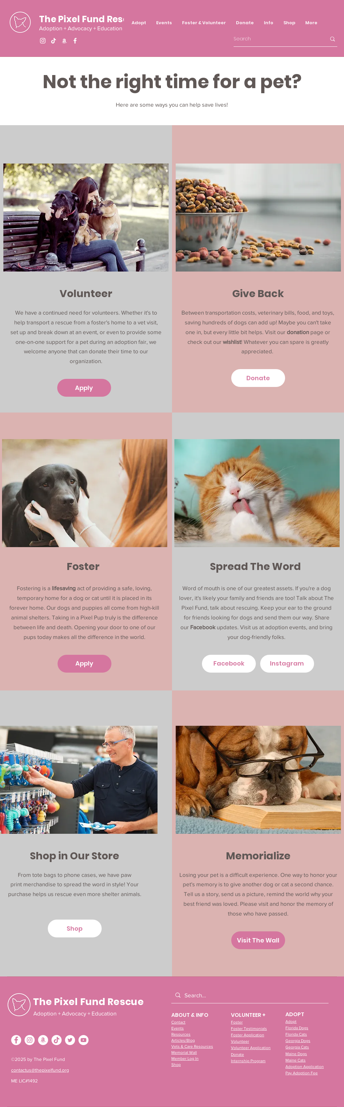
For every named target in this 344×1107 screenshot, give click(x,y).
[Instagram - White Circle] (30, 1040)
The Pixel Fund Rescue (89, 19)
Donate (237, 1054)
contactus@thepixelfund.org (40, 1070)
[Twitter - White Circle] (70, 1040)
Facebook (203, 627)
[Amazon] (64, 40)
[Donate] (258, 378)
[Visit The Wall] (258, 940)
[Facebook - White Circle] (16, 1040)
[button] (204, 22)
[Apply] (84, 388)
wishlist (232, 341)
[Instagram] (42, 40)
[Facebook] (75, 40)
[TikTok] (53, 40)
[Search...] (249, 995)
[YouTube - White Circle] (83, 1040)
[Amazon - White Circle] (43, 1040)
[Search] (275, 38)
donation (298, 332)
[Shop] (75, 928)
